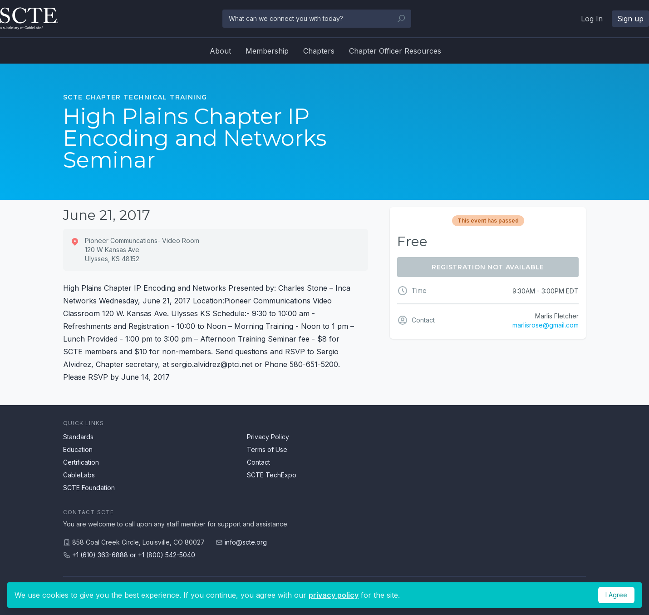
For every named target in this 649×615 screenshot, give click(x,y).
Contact (258, 462)
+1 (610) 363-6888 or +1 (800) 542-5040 (133, 555)
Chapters (318, 50)
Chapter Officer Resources (395, 50)
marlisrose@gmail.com (545, 325)
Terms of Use (267, 449)
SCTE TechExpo (271, 475)
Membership (267, 50)
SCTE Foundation (89, 487)
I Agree (616, 595)
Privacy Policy (268, 437)
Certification (81, 462)
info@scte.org (246, 542)
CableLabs (79, 475)
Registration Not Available (488, 267)
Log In (592, 18)
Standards (78, 437)
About (220, 50)
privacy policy (334, 595)
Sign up (630, 18)
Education (78, 449)
